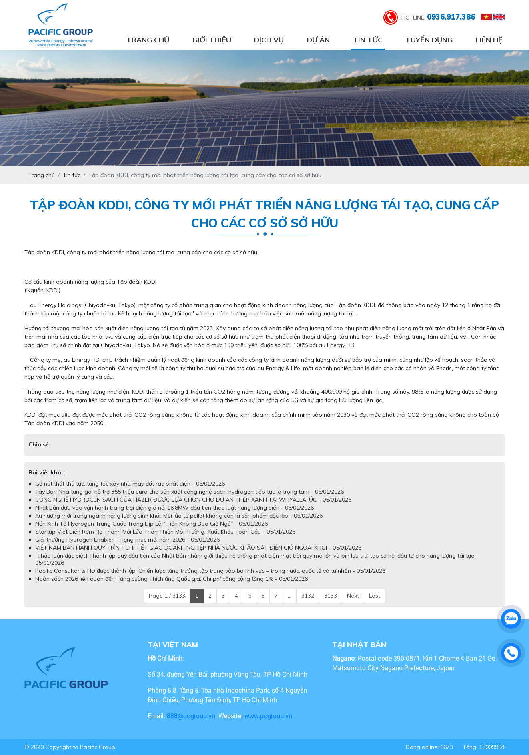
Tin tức (368, 39)
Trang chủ (147, 39)
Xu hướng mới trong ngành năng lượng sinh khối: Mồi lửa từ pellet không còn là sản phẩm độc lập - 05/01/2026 (179, 515)
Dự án (318, 39)
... (289, 595)
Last (374, 595)
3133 (330, 595)
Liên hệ (489, 39)
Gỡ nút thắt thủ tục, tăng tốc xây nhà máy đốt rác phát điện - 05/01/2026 (130, 483)
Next (353, 595)
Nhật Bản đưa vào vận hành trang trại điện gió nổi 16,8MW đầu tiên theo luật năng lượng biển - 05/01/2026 (174, 507)
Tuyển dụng (429, 39)
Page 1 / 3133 (167, 595)
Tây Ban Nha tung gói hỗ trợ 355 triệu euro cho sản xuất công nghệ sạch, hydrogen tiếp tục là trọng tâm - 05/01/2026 (189, 491)
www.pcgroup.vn (269, 715)
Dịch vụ (269, 39)
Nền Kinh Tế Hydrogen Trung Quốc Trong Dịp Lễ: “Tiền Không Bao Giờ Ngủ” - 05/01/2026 (151, 523)
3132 (307, 595)
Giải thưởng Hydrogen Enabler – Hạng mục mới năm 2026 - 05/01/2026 (127, 539)
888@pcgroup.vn (191, 715)
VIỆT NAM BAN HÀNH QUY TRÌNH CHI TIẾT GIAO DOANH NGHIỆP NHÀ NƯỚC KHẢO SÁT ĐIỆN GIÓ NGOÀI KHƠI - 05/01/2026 (198, 547)
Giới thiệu (211, 39)
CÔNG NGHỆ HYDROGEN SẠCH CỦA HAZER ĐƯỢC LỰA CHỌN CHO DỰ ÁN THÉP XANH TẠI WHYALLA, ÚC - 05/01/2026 (193, 499)
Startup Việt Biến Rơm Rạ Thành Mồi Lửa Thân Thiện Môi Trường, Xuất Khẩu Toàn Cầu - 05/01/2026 (165, 531)
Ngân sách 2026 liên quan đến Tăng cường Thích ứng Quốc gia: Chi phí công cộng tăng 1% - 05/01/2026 (171, 578)
